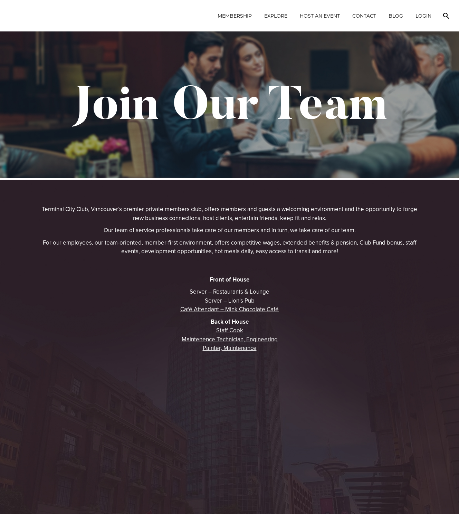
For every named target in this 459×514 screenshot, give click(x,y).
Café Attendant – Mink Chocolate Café (229, 309)
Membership (235, 15)
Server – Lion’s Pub (230, 300)
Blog (396, 15)
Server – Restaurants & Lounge (229, 291)
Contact (364, 15)
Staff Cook (229, 330)
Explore (275, 15)
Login (423, 15)
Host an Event (320, 15)
